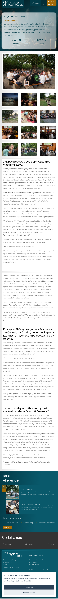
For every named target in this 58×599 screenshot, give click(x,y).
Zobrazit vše (8, 528)
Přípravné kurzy (12, 523)
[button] (4, 492)
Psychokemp (28, 523)
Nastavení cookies (29, 593)
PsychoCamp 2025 (27, 489)
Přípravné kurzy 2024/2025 (30, 504)
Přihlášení (51, 2)
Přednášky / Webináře (46, 523)
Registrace (51, 4)
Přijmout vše (29, 587)
